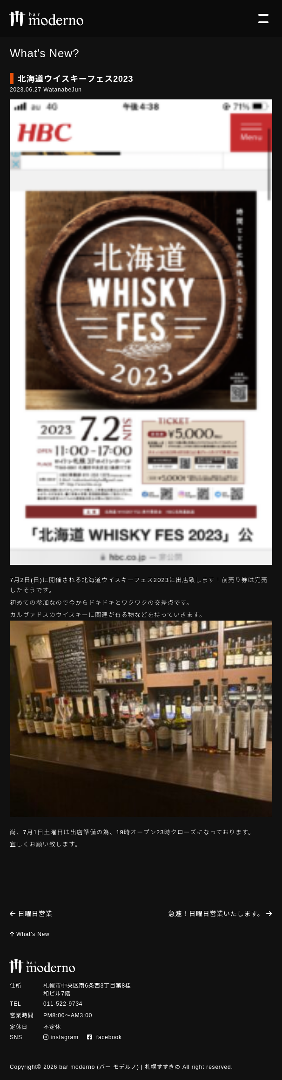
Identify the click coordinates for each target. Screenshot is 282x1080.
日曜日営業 (31, 913)
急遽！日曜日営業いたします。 (220, 913)
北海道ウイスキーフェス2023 (75, 79)
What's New (30, 934)
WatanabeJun (62, 89)
